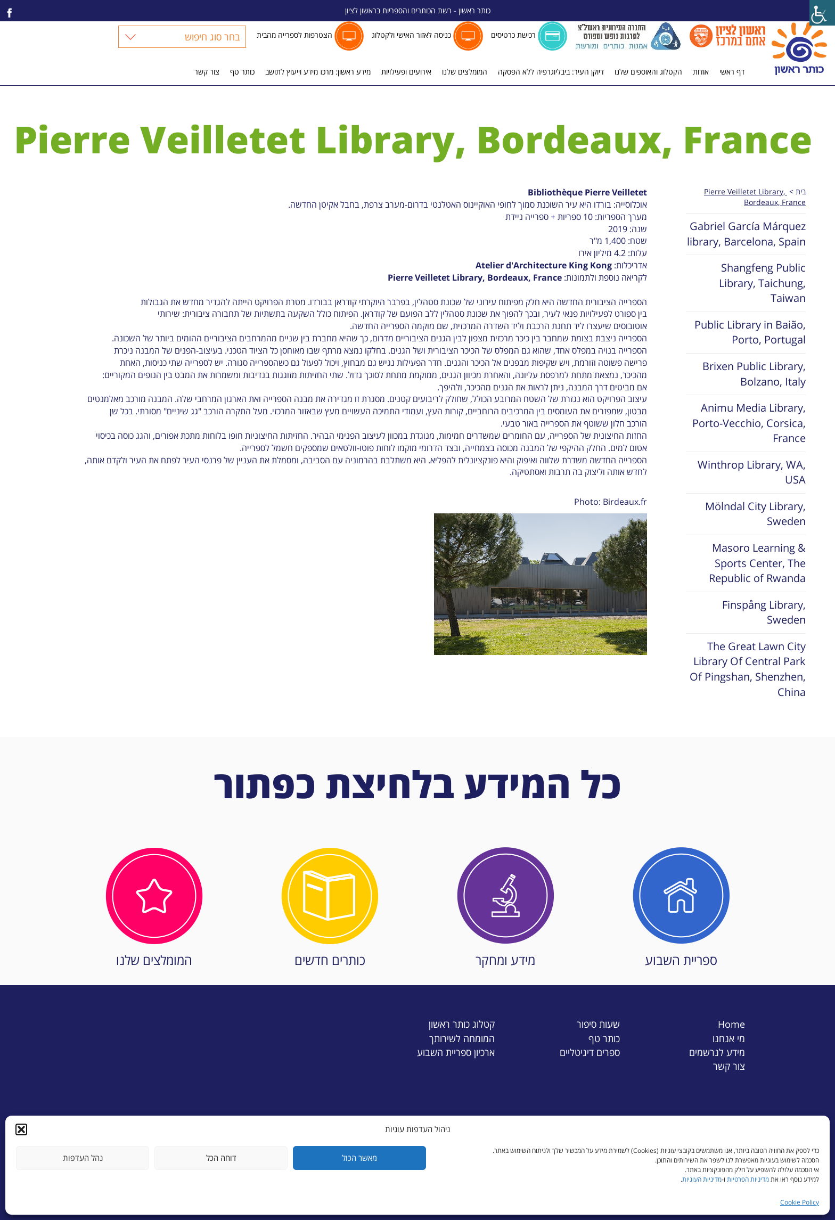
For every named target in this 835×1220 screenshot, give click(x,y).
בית (801, 191)
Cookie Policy (799, 1202)
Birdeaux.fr (625, 501)
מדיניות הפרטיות (748, 1179)
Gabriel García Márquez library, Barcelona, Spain (746, 234)
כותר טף (242, 72)
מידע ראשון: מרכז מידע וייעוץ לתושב (318, 72)
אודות (701, 72)
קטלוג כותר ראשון (462, 1023)
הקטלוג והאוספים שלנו (648, 72)
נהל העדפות (83, 1157)
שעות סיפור (598, 1023)
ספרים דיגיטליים (590, 1052)
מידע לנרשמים (717, 1052)
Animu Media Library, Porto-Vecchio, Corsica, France (749, 422)
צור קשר (206, 72)
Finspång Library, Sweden (764, 612)
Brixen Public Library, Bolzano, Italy (754, 374)
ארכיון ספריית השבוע (456, 1052)
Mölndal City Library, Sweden (755, 514)
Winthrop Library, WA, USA (752, 472)
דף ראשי (731, 72)
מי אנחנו (729, 1038)
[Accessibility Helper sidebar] (822, 13)
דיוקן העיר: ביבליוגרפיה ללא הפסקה (551, 72)
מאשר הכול (359, 1157)
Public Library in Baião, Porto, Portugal (750, 332)
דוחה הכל (221, 1157)
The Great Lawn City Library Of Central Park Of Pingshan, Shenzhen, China (748, 669)
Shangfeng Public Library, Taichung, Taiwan (762, 282)
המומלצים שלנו (464, 72)
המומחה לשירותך (462, 1038)
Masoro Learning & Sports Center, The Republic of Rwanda (757, 563)
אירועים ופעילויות (406, 72)
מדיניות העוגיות (702, 1179)
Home (731, 1023)
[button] (21, 1129)
